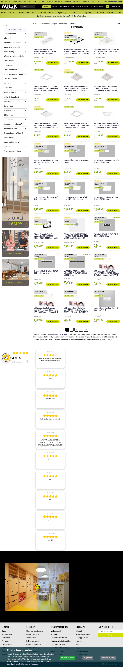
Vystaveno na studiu (12, 47)
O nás (4, 631)
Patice (6, 83)
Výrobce (7, 147)
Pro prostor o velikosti (12, 151)
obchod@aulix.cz (115, 2)
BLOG (96, 6)
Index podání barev (11, 142)
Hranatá (72, 24)
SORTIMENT (55, 6)
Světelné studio (7, 634)
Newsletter (6, 638)
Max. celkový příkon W (13, 124)
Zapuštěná (63, 24)
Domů (35, 24)
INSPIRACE (87, 6)
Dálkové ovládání (10, 79)
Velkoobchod (56, 631)
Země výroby (9, 52)
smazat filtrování (15, 30)
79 (86, 329)
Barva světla (9, 138)
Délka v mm (8, 115)
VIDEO (73, 6)
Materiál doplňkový (11, 97)
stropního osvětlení (61, 334)
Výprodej (7, 38)
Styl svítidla (8, 65)
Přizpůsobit (88, 658)
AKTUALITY (66, 6)
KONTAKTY (102, 6)
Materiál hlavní (10, 92)
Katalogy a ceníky (82, 638)
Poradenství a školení (59, 638)
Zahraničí (79, 631)
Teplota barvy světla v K (13, 133)
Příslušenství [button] (46, 12)
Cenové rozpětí (10, 34)
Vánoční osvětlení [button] (105, 12)
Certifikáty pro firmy (58, 644)
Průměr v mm (9, 110)
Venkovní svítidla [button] (27, 12)
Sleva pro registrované (34, 631)
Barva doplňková (10, 70)
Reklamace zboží (32, 641)
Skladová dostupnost (12, 43)
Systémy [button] (62, 12)
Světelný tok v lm (10, 128)
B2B (61, 6)
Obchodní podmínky (33, 644)
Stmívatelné (8, 88)
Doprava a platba (32, 634)
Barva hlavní (9, 61)
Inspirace (79, 641)
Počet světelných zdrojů (13, 74)
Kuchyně (54, 24)
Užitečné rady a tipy (83, 634)
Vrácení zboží (31, 638)
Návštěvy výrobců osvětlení (61, 641)
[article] (50, 358)
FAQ (92, 6)
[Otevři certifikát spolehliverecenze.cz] (20, 353)
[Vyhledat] (34, 6)
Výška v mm (9, 101)
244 (17, 362)
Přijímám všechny (67, 658)
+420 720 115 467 (94, 2)
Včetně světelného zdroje (14, 56)
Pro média (5, 641)
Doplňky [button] (87, 12)
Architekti (54, 634)
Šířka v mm (8, 106)
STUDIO (46, 6)
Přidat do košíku (53, 63)
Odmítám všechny (108, 658)
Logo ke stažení (7, 644)
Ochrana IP (8, 119)
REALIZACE (79, 6)
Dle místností (44, 24)
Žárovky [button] (75, 12)
